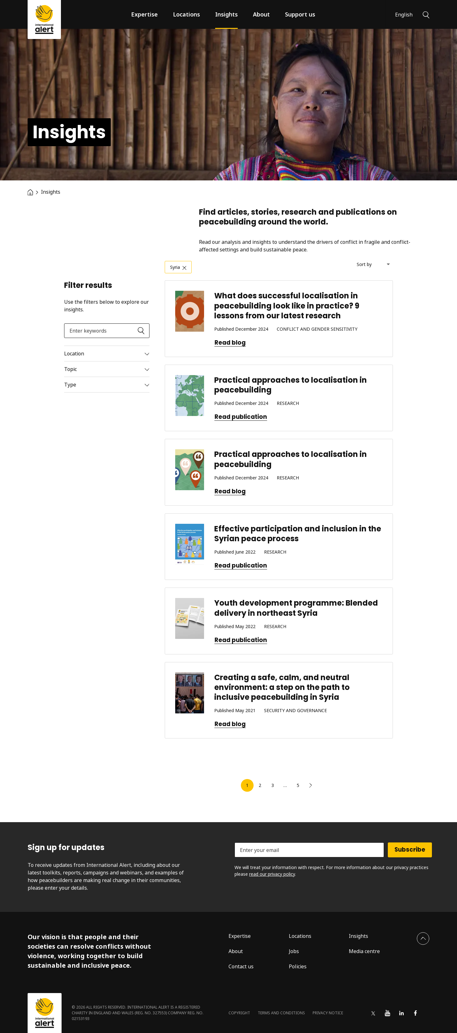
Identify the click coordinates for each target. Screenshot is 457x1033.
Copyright (239, 1013)
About (261, 14)
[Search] (426, 14)
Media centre (364, 951)
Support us (300, 14)
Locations (186, 14)
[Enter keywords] (106, 330)
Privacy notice (328, 1013)
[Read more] (106, 353)
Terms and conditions (281, 1013)
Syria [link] (175, 267)
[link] (310, 785)
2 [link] (260, 785)
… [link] (285, 785)
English (404, 14)
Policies (298, 966)
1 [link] (247, 785)
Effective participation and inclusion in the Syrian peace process (297, 533)
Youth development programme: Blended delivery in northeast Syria (296, 608)
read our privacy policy (272, 874)
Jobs (294, 951)
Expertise (144, 14)
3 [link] (272, 785)
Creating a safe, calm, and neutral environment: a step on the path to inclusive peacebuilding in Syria (282, 687)
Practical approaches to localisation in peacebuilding (290, 385)
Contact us (241, 966)
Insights (226, 14)
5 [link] (298, 785)
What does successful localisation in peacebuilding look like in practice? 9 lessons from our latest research (286, 305)
